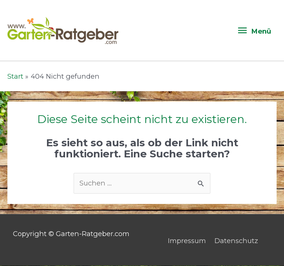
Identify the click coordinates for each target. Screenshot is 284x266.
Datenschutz (236, 240)
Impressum (187, 240)
